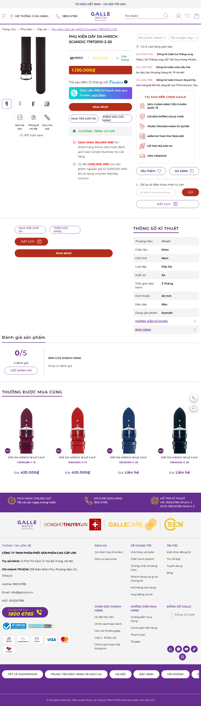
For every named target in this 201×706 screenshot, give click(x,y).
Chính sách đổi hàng (144, 627)
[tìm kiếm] (166, 15)
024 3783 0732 (144, 54)
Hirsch (166, 241)
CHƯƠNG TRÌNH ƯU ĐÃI (94, 131)
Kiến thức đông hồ (179, 552)
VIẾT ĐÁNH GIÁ (21, 370)
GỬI (190, 192)
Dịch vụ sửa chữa (106, 559)
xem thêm (98, 95)
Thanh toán (138, 634)
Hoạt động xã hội (142, 594)
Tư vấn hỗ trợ (17, 610)
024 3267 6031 (144, 67)
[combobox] (151, 37)
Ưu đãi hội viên (104, 617)
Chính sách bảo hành (108, 623)
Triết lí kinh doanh (142, 559)
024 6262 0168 (144, 79)
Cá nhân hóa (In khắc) (108, 552)
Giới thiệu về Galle (142, 552)
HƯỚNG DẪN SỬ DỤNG (151, 321)
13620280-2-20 (128, 460)
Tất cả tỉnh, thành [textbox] (150, 38)
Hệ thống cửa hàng (143, 587)
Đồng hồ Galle (185, 614)
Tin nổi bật (173, 559)
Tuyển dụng (174, 565)
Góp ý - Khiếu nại (105, 637)
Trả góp (135, 641)
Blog (170, 572)
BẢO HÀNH (143, 329)
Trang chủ (9, 29)
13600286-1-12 (26, 460)
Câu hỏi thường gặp (107, 630)
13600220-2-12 (77, 460)
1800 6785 (101, 502)
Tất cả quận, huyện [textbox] (183, 38)
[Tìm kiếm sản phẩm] (146, 16)
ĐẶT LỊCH (167, 204)
